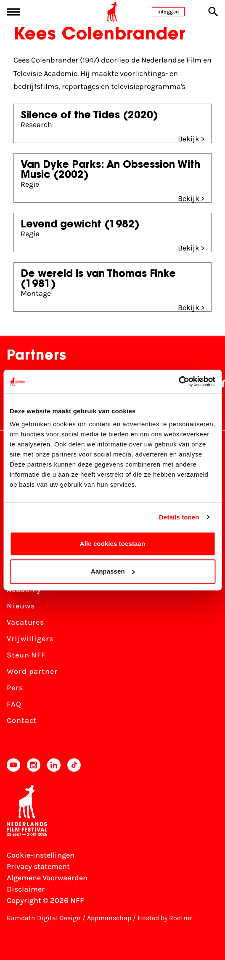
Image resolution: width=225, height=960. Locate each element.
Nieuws (20, 605)
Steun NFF (26, 655)
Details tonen (179, 517)
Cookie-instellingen (40, 855)
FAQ (14, 704)
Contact (22, 720)
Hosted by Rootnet (165, 918)
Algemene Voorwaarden (47, 877)
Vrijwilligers (30, 638)
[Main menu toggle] (13, 12)
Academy (24, 589)
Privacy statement (38, 866)
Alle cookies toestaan (113, 543)
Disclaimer (26, 889)
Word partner (32, 671)
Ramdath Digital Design (44, 918)
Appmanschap (109, 918)
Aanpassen (113, 571)
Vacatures (25, 622)
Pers (15, 687)
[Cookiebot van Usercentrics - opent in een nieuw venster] (178, 381)
